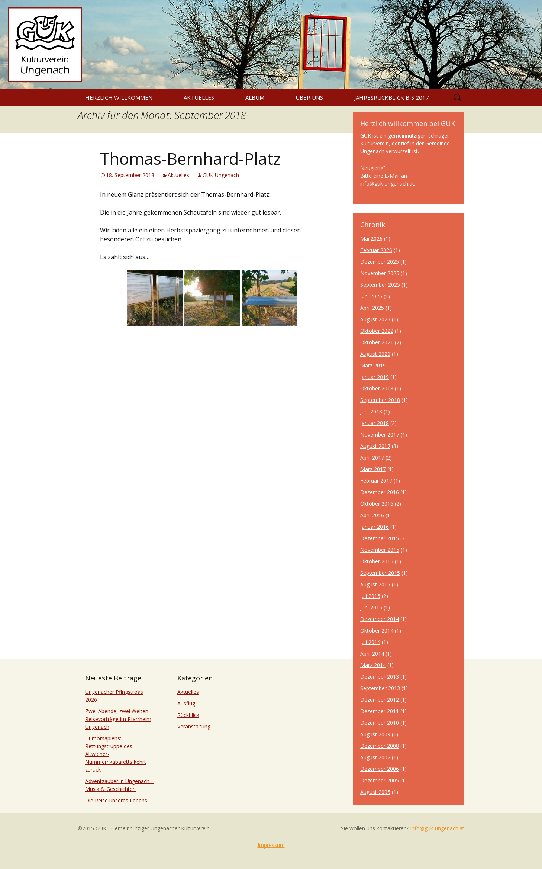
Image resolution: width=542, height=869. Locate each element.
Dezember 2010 (379, 722)
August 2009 (375, 734)
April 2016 (372, 515)
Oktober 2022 (376, 330)
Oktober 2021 (376, 342)
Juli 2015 (370, 595)
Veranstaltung (193, 726)
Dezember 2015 (379, 538)
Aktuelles (199, 97)
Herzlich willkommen (118, 97)
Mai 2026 (371, 238)
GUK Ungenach (221, 174)
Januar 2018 (374, 423)
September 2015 (380, 572)
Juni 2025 (371, 296)
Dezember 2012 (379, 699)
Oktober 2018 (376, 388)
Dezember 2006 (379, 768)
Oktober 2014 (376, 630)
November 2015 (379, 549)
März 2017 (373, 469)
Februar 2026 (376, 250)
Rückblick (188, 714)
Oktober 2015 (376, 561)
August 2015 (375, 584)
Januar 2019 (374, 376)
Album (254, 97)
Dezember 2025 (379, 261)
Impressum (271, 845)
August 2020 (375, 353)
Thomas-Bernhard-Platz (190, 158)
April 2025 (372, 307)
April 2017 (372, 457)
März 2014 (373, 665)
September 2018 (380, 399)
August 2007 (375, 757)
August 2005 (375, 791)
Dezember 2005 (379, 780)
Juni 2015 (371, 607)
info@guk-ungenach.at (387, 183)
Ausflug (186, 703)
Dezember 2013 (379, 676)
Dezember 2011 (379, 711)
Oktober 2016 (376, 503)
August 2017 (375, 446)
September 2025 (380, 284)
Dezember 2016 (379, 492)
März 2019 (373, 365)
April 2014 (372, 653)
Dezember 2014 (379, 618)
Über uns (309, 97)
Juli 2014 (370, 642)
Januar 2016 (374, 526)
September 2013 (380, 688)
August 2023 (375, 319)
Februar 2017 (376, 480)
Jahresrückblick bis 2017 (391, 97)
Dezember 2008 (379, 745)
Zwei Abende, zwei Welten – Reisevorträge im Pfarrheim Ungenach (119, 719)
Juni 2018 (371, 411)
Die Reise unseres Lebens (116, 800)
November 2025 (379, 273)
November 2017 (379, 434)
